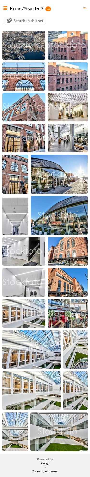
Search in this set (28, 20)
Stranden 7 (33, 8)
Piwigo (45, 463)
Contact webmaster (45, 471)
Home (15, 8)
